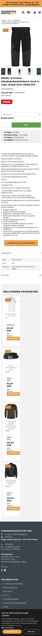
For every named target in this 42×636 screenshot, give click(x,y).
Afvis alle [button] (31, 632)
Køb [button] (26, 125)
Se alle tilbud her (32, 5)
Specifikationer (6, 253)
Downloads (5, 275)
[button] (21, 628)
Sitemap (4, 567)
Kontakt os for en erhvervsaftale (21, 243)
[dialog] (21, 622)
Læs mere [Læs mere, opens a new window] (18, 625)
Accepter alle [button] (12, 632)
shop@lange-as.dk (12, 547)
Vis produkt (13, 338)
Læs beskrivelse (7, 89)
